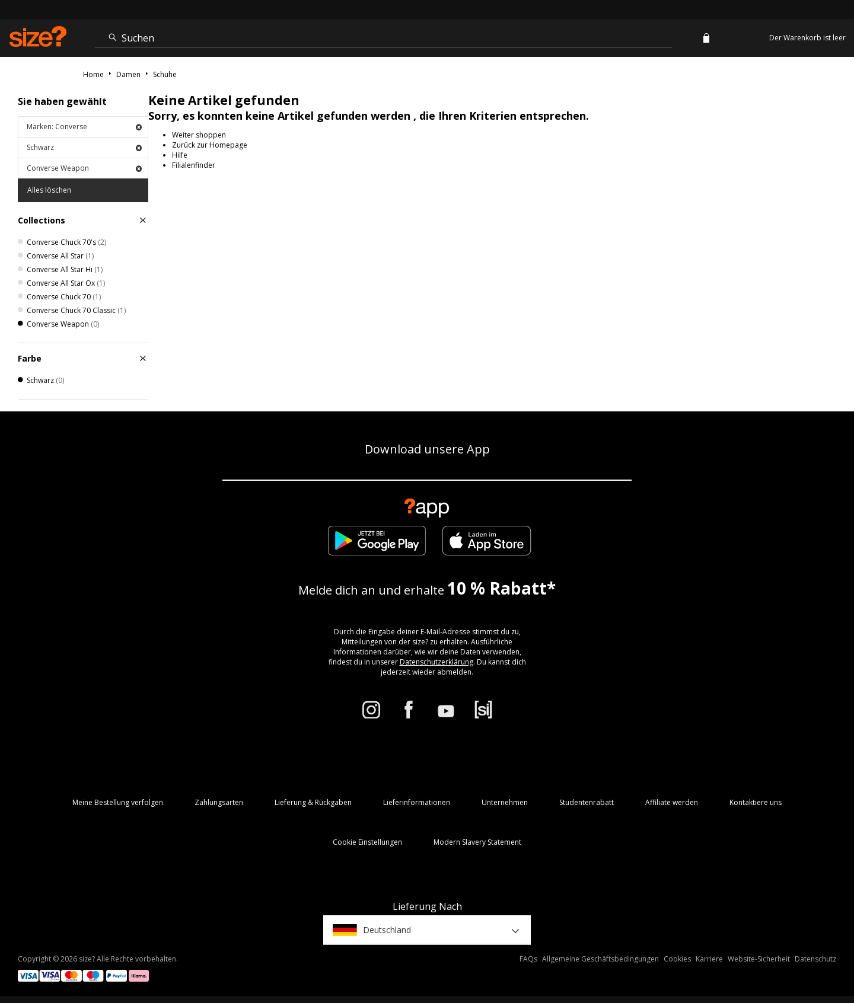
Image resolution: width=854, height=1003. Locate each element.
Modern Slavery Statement (477, 842)
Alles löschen (49, 190)
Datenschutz (815, 959)
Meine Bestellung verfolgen (117, 802)
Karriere (709, 959)
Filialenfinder (193, 165)
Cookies (677, 959)
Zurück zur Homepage (209, 145)
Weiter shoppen (199, 135)
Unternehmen (505, 802)
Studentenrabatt (586, 802)
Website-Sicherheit (759, 959)
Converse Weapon (84, 168)
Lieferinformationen (416, 802)
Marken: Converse (84, 127)
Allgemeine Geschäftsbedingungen (600, 959)
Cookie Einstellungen (367, 842)
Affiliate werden (671, 802)
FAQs (528, 959)
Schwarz (84, 147)
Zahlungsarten (219, 802)
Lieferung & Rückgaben (313, 802)
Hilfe (179, 155)
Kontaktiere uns (755, 802)
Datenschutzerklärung (436, 662)
